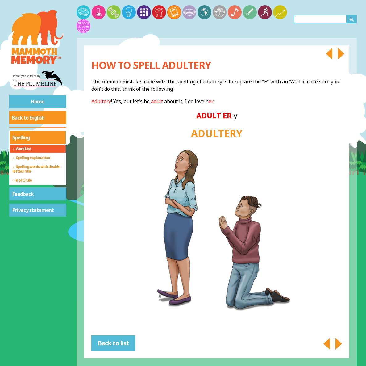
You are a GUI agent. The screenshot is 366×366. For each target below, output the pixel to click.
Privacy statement (33, 210)
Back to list (113, 343)
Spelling (21, 137)
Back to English (28, 117)
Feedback (23, 194)
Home (37, 101)
